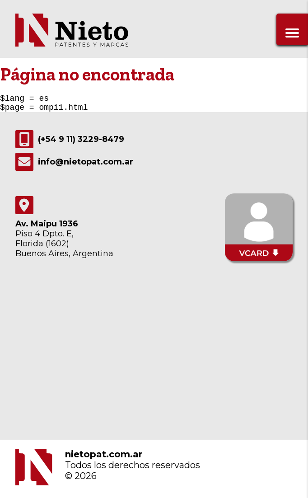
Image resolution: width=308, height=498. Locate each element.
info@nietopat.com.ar (74, 165)
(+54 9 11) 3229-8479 (69, 143)
